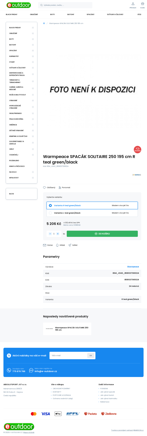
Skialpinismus (15, 113)
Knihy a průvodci (17, 166)
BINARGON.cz (138, 430)
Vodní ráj (13, 155)
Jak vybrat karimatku (108, 398)
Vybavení (13, 100)
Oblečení (13, 33)
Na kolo (13, 172)
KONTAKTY (57, 392)
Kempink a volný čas (18, 136)
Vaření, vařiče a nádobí (16, 88)
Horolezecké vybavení (15, 107)
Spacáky (13, 50)
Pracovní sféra (16, 119)
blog (11, 194)
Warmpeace (133, 266)
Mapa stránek (28, 432)
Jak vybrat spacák (107, 392)
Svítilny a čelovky (17, 68)
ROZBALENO (14, 160)
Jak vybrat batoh (107, 395)
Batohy (12, 45)
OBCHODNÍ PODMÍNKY (61, 388)
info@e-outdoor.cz (46, 371)
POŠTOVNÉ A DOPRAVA (62, 395)
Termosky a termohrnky (14, 81)
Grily (11, 149)
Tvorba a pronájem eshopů (122, 430)
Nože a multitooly (17, 95)
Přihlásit (90, 355)
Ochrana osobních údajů (63, 398)
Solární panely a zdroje (16, 142)
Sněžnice (13, 125)
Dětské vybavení (16, 130)
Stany (12, 62)
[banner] (19, 5)
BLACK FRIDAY (15, 27)
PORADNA (104, 388)
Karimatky (14, 56)
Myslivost (14, 178)
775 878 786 (18, 371)
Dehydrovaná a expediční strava (17, 74)
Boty (11, 39)
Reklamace (104, 402)
